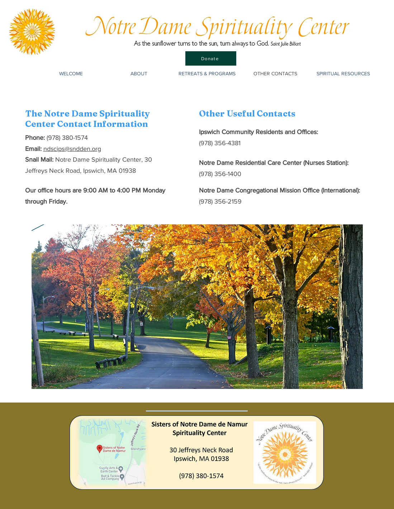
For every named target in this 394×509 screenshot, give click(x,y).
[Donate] (210, 58)
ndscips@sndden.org (72, 148)
